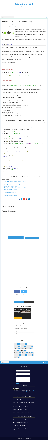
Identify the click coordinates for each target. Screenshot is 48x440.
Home (3, 25)
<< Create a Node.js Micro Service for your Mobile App (15, 237)
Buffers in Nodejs (8, 194)
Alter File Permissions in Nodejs (11, 195)
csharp (22, 346)
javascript (22, 343)
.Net (30, 352)
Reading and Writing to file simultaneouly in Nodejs (20, 126)
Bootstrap (22, 350)
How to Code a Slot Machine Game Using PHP (22, 412)
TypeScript (16, 352)
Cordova (29, 355)
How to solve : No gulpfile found (20, 337)
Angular (29, 346)
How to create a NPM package (10, 189)
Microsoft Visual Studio (25, 348)
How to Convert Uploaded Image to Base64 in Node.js (15, 187)
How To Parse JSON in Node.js (10, 186)
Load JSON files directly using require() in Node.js (15, 181)
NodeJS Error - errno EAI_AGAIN (20, 328)
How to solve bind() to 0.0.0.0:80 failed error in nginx (23, 399)
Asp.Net (15, 346)
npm (23, 355)
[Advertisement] (24, 11)
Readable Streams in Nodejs (10, 192)
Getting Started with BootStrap (20, 331)
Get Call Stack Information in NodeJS (21, 325)
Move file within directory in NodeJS (12, 184)
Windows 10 (16, 355)
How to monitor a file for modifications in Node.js (15, 183)
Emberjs (15, 357)
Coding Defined (24, 4)
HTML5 (15, 348)
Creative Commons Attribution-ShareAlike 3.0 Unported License (24, 392)
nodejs (6, 25)
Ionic (15, 350)
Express (23, 352)
